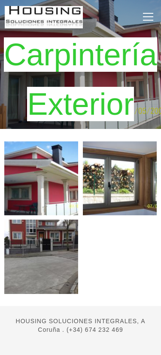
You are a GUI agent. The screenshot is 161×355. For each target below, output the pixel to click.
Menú (146, 16)
